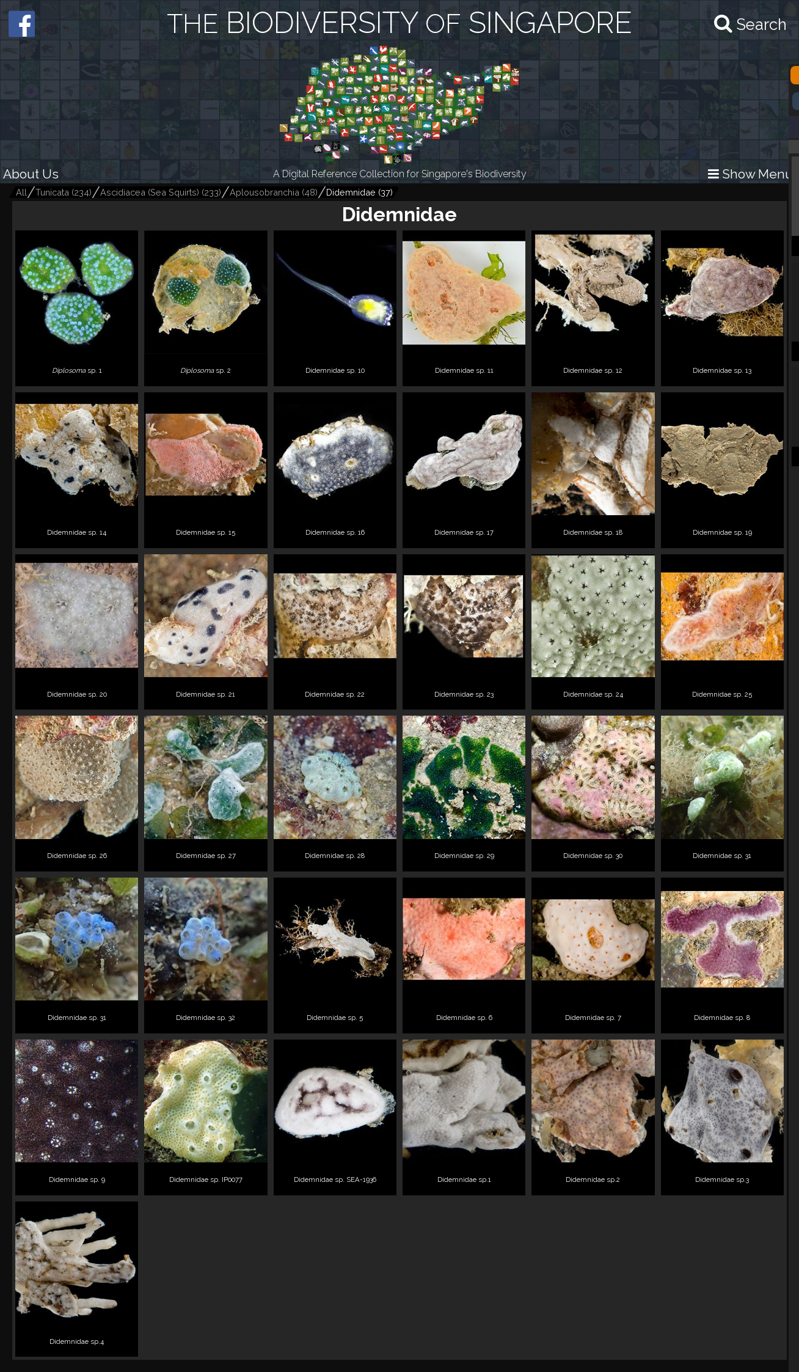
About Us (31, 174)
